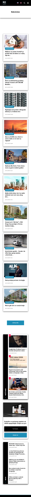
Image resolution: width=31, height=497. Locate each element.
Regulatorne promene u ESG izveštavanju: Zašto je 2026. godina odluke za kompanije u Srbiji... (18, 371)
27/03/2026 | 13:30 (9, 58)
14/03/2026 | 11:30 (9, 199)
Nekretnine (9, 48)
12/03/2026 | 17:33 (8, 257)
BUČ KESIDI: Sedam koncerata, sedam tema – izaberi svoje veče (17, 444)
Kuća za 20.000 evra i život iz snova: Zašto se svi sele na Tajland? (14, 139)
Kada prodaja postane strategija (15, 280)
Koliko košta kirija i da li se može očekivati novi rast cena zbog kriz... (15, 195)
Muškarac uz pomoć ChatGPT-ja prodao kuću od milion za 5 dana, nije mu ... (15, 53)
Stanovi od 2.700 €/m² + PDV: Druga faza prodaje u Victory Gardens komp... (14, 224)
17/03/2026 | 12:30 (9, 170)
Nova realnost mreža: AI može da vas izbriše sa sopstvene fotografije (17, 470)
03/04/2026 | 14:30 (13, 473)
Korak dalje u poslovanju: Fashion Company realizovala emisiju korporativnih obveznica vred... (17, 393)
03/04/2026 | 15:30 (13, 456)
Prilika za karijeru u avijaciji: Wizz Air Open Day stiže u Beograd (16, 478)
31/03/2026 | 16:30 (12, 375)
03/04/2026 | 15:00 (13, 464)
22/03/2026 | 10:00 (9, 114)
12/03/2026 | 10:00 (9, 283)
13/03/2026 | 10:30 (9, 228)
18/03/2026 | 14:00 (9, 143)
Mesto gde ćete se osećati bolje (15, 305)
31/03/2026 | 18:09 (13, 397)
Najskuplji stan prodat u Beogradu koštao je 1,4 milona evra (15, 110)
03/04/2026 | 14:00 (13, 482)
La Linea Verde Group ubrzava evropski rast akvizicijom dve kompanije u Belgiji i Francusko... (17, 452)
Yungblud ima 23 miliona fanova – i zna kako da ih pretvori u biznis (17, 350)
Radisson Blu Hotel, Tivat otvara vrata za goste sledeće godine (15, 167)
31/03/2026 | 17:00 (12, 353)
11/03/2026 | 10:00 (9, 308)
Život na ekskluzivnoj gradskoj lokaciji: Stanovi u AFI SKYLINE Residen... (14, 82)
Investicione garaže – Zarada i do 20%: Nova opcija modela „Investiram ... (15, 253)
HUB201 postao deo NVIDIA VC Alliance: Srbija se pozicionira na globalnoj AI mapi (17, 461)
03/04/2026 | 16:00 (13, 447)
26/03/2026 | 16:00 (9, 87)
